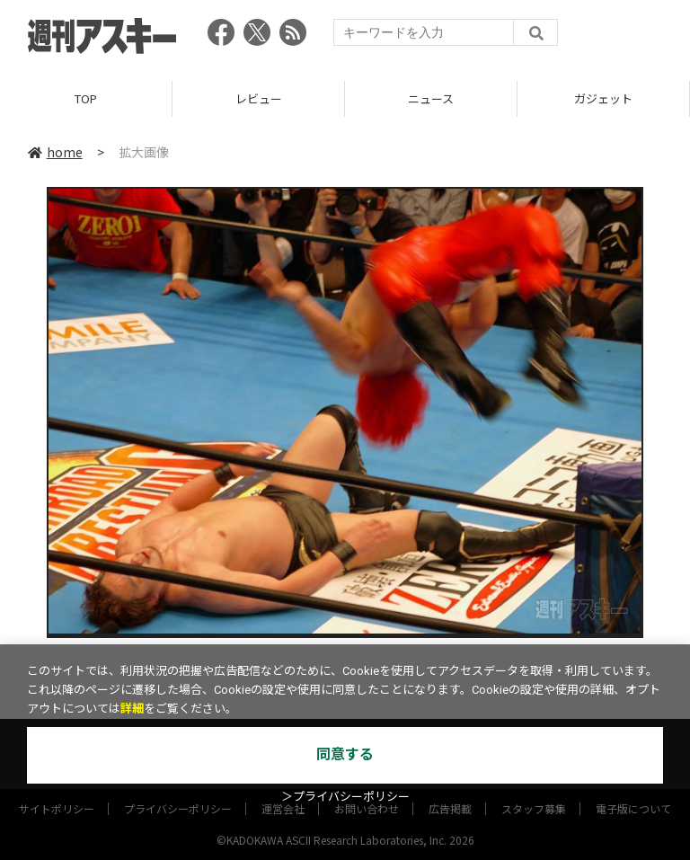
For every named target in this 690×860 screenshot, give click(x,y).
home (55, 152)
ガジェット (603, 98)
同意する (345, 754)
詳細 (132, 708)
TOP (86, 98)
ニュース (431, 98)
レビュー (258, 98)
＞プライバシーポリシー (345, 796)
